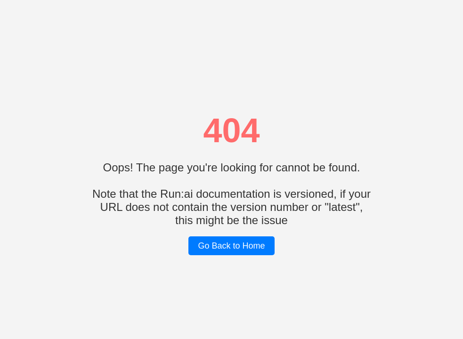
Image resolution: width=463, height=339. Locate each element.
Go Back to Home (231, 245)
